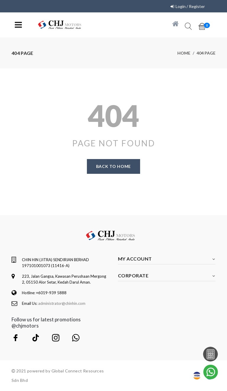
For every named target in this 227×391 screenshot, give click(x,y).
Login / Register (190, 6)
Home (183, 52)
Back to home (113, 166)
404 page (206, 52)
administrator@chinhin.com (61, 303)
